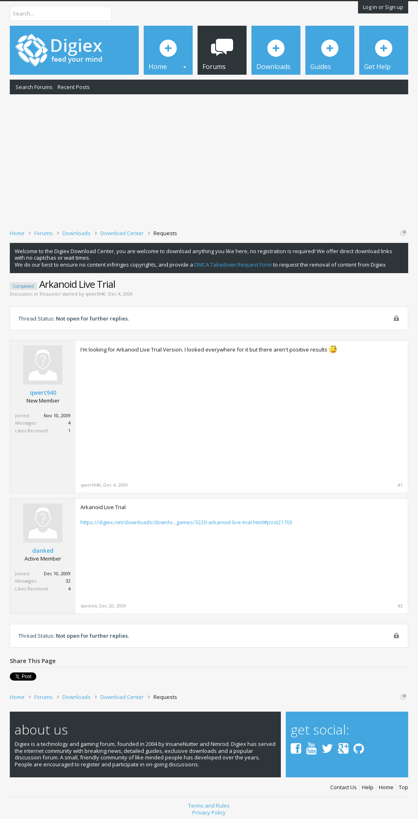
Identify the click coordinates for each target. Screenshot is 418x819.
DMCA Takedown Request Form (233, 264)
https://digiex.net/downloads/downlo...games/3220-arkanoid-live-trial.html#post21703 (186, 522)
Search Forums (34, 87)
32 (68, 581)
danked (42, 550)
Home (386, 787)
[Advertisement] (209, 160)
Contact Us (343, 787)
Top (403, 787)
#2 (400, 606)
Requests (50, 294)
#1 (400, 485)
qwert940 (95, 294)
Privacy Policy (209, 812)
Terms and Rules (209, 805)
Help (368, 787)
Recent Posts (74, 87)
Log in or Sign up (383, 7)
